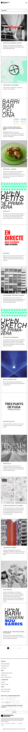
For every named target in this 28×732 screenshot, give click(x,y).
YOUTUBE (20, 723)
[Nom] (13, 699)
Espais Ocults (4, 675)
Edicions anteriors (5, 663)
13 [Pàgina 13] (18, 648)
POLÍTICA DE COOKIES (5, 691)
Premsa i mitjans (4, 684)
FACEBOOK (13, 723)
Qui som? (3, 682)
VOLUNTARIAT (3, 668)
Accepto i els (12, 706)
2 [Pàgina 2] (10, 648)
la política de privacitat (11, 705)
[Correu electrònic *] (13, 702)
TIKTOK (2, 723)
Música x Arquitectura (6, 677)
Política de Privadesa (5, 689)
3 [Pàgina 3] (13, 648)
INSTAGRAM (7, 723)
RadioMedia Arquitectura (6, 673)
